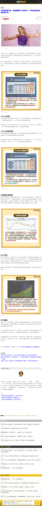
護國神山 (28, 415)
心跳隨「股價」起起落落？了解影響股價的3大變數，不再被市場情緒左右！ (20, 360)
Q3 (21, 415)
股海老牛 (6, 19)
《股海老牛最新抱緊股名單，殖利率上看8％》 (12, 395)
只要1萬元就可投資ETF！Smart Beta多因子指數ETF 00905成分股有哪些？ (19, 355)
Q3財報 (32, 415)
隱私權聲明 (17, 502)
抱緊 (35, 415)
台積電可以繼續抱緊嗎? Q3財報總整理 (30, 347)
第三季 (19, 415)
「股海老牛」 (7, 347)
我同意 (36, 502)
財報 (5, 415)
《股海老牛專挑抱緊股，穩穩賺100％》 (11, 397)
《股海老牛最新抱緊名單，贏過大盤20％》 (11, 399)
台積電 (8, 415)
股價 (11, 415)
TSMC (24, 415)
